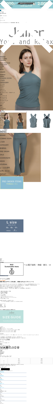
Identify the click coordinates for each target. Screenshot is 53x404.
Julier (1, 67)
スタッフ (2, 125)
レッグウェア (3, 99)
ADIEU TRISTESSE (5, 63)
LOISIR (2, 66)
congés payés (3, 64)
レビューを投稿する (5, 369)
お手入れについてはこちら (4, 349)
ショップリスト (4, 123)
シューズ (2, 102)
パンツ (1, 87)
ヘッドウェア (3, 95)
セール (1, 120)
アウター (2, 86)
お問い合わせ (3, 131)
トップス (2, 84)
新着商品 (2, 117)
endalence (2, 74)
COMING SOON (6, 78)
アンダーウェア (4, 100)
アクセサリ (3, 108)
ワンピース (3, 91)
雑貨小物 (2, 112)
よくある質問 (3, 130)
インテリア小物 (4, 113)
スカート (2, 89)
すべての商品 (3, 58)
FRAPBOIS (3, 60)
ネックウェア (3, 97)
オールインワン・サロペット (7, 92)
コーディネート (4, 122)
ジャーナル (3, 128)
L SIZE (2, 80)
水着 (1, 94)
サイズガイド (7, 309)
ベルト (1, 107)
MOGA (1, 69)
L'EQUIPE (2, 72)
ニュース (2, 127)
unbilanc (2, 76)
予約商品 (2, 119)
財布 (1, 105)
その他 (1, 110)
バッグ (1, 103)
